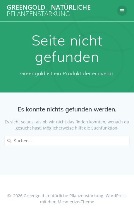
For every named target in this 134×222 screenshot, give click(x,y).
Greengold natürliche (49, 10)
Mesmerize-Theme (76, 201)
